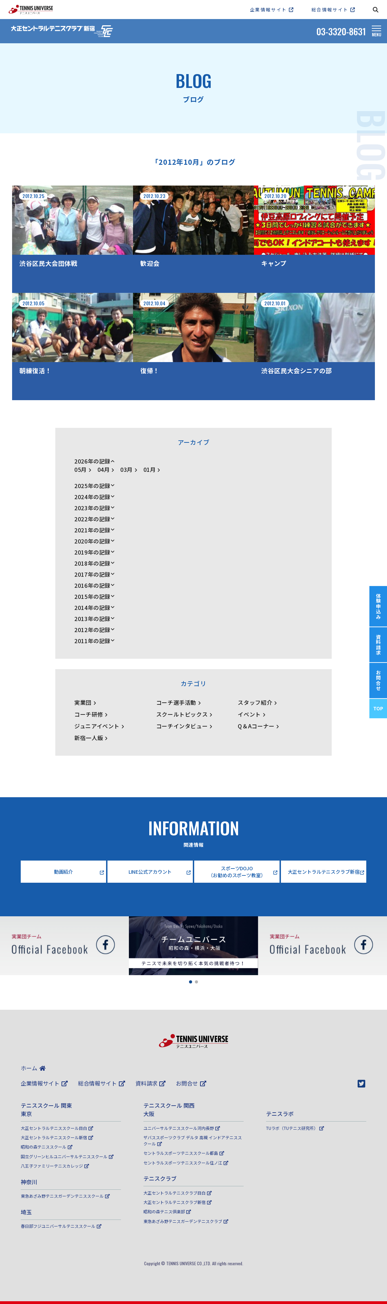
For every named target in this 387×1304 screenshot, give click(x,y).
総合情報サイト (101, 1083)
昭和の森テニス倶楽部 (167, 1211)
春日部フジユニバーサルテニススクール (61, 1226)
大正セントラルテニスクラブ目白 (177, 1193)
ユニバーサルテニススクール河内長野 (181, 1128)
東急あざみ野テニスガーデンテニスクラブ (185, 1221)
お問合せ (191, 1083)
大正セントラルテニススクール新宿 (57, 1137)
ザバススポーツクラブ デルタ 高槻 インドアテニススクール (192, 1140)
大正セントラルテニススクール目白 (57, 1128)
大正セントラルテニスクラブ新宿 (177, 1202)
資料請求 (150, 1083)
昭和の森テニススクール (47, 1147)
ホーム (33, 1068)
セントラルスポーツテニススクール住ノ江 (185, 1163)
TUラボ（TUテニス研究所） (295, 1128)
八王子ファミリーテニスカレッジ (55, 1166)
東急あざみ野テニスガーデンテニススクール (65, 1196)
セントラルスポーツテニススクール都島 (183, 1153)
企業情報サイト (44, 1083)
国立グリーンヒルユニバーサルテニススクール (67, 1156)
